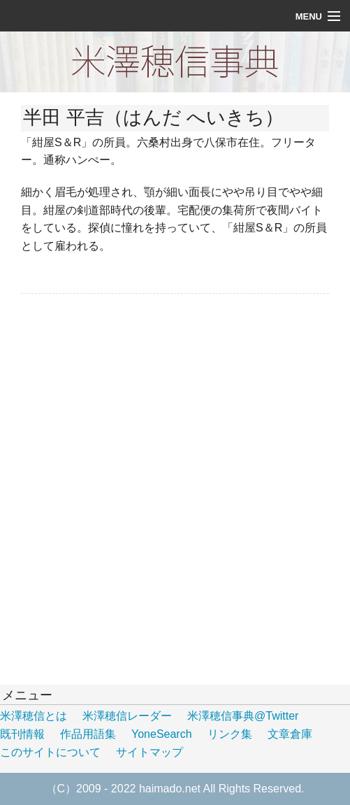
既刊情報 (22, 734)
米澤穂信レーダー (127, 716)
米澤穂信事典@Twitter (242, 716)
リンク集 (229, 734)
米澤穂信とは (33, 716)
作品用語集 (88, 734)
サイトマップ (149, 752)
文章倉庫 (290, 734)
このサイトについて (50, 752)
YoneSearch (161, 734)
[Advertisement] (126, 394)
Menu (309, 16)
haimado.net (169, 789)
